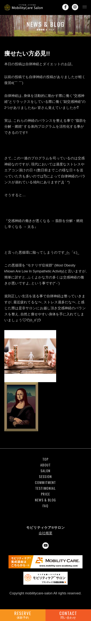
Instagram (75, 7)
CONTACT (68, 614)
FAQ (45, 506)
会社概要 (45, 533)
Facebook (65, 7)
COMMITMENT (45, 482)
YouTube (45, 545)
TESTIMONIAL (45, 488)
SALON (46, 471)
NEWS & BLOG (45, 500)
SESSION (45, 477)
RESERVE (23, 614)
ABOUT (45, 465)
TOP (45, 459)
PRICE (45, 494)
